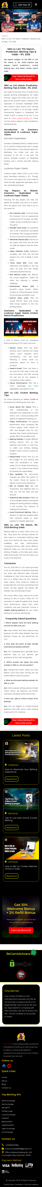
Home (4, 36)
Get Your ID (22, 4)
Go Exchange (7, 1132)
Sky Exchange (8, 1104)
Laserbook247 (8, 1125)
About (4, 1081)
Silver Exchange (8, 1101)
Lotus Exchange (8, 1115)
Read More (11, 779)
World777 (6, 1108)
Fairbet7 (5, 1118)
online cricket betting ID (22, 118)
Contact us (6, 1088)
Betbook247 (7, 1122)
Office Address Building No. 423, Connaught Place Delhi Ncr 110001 (17, 1153)
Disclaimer (19, 1184)
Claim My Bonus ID (21, 930)
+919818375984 (10, 1145)
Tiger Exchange (8, 1129)
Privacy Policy (9, 1184)
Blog (4, 1084)
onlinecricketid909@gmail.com (17, 1148)
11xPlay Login (7, 1111)
